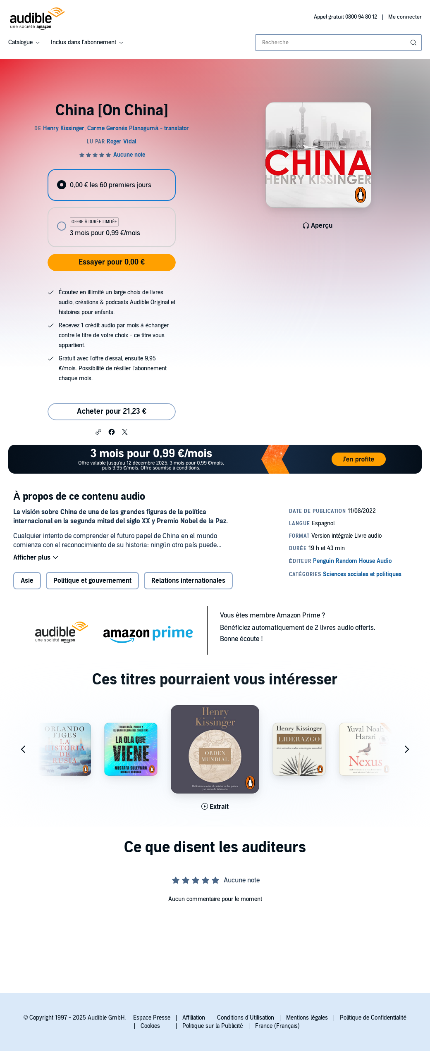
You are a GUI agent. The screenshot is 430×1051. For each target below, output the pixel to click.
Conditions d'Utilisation (245, 1017)
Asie (27, 581)
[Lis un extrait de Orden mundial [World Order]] (215, 807)
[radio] (111, 185)
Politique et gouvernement (92, 581)
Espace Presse (151, 1017)
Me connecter (405, 17)
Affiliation (193, 1017)
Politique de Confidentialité (373, 1017)
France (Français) (277, 1026)
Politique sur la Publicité (212, 1026)
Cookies (150, 1026)
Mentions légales (307, 1017)
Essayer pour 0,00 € (112, 262)
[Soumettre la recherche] (414, 42)
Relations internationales (188, 581)
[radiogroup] (111, 208)
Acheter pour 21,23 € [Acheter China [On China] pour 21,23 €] (111, 411)
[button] (98, 431)
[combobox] (338, 42)
